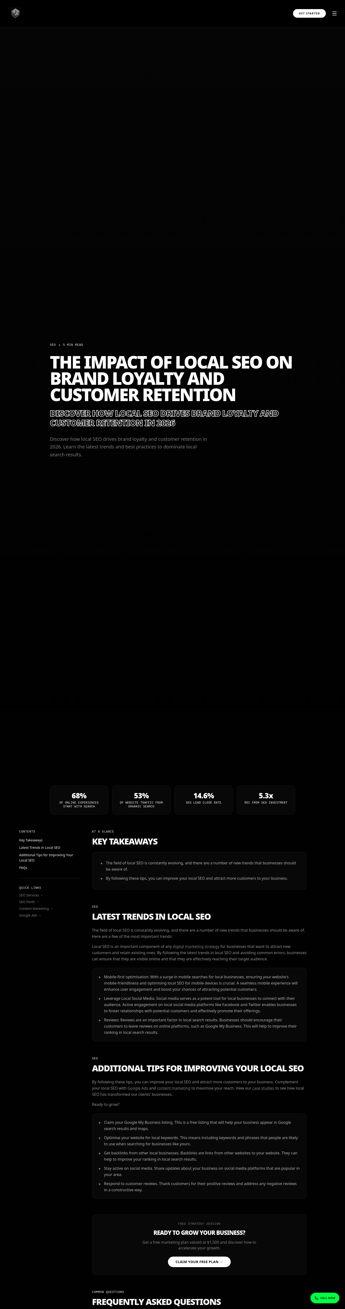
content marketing (173, 1089)
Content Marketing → (36, 908)
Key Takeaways (30, 840)
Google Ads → (30, 915)
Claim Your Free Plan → (199, 1261)
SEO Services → (31, 895)
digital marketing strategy (196, 947)
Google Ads (137, 1089)
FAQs (23, 867)
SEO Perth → (29, 902)
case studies (263, 1089)
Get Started (309, 13)
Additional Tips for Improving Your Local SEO (46, 858)
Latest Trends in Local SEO (39, 847)
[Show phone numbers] (324, 1298)
